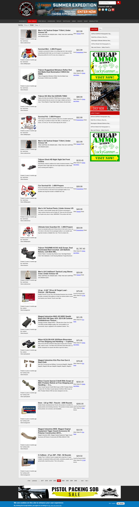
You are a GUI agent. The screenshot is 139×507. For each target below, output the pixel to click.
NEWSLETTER (93, 21)
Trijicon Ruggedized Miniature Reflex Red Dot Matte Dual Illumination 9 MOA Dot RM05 (55, 72)
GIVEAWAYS (22, 21)
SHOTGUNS (66, 21)
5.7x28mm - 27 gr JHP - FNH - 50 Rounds (54, 455)
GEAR (86, 21)
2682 (63, 480)
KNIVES (80, 21)
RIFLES (59, 21)
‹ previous (34, 480)
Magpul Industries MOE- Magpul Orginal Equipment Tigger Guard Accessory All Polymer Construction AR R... (54, 431)
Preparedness (79, 52)
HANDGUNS (51, 21)
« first (28, 480)
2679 (50, 480)
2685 (75, 480)
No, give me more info (54, 505)
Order (32, 25)
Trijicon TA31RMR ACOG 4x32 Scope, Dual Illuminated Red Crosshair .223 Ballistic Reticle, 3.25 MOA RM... (55, 250)
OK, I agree (112, 503)
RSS (100, 10)
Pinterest (113, 10)
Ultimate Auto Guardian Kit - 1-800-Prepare (55, 227)
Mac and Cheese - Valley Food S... (100, 47)
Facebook (103, 10)
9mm (83, 408)
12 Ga (83, 295)
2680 (54, 480)
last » (86, 480)
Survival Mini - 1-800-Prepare (50, 49)
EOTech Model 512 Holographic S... (101, 44)
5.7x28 (83, 460)
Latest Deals (94, 29)
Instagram (110, 10)
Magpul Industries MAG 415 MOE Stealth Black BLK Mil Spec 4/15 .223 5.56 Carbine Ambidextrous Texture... (55, 318)
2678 (46, 480)
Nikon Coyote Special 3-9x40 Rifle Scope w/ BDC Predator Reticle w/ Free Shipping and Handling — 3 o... (56, 383)
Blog (100, 29)
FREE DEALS (42, 21)
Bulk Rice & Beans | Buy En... (99, 37)
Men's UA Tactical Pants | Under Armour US (55, 208)
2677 (42, 480)
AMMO (74, 21)
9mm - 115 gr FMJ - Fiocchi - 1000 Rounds (55, 403)
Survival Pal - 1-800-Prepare (49, 117)
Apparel (79, 33)
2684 (71, 480)
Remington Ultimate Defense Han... (101, 40)
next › (82, 480)
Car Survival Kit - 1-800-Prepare (51, 186)
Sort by (20, 25)
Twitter (106, 10)
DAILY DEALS (32, 21)
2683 (67, 480)
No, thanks (121, 503)
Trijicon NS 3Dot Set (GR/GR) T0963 (52, 96)
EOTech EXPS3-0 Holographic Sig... (101, 33)
